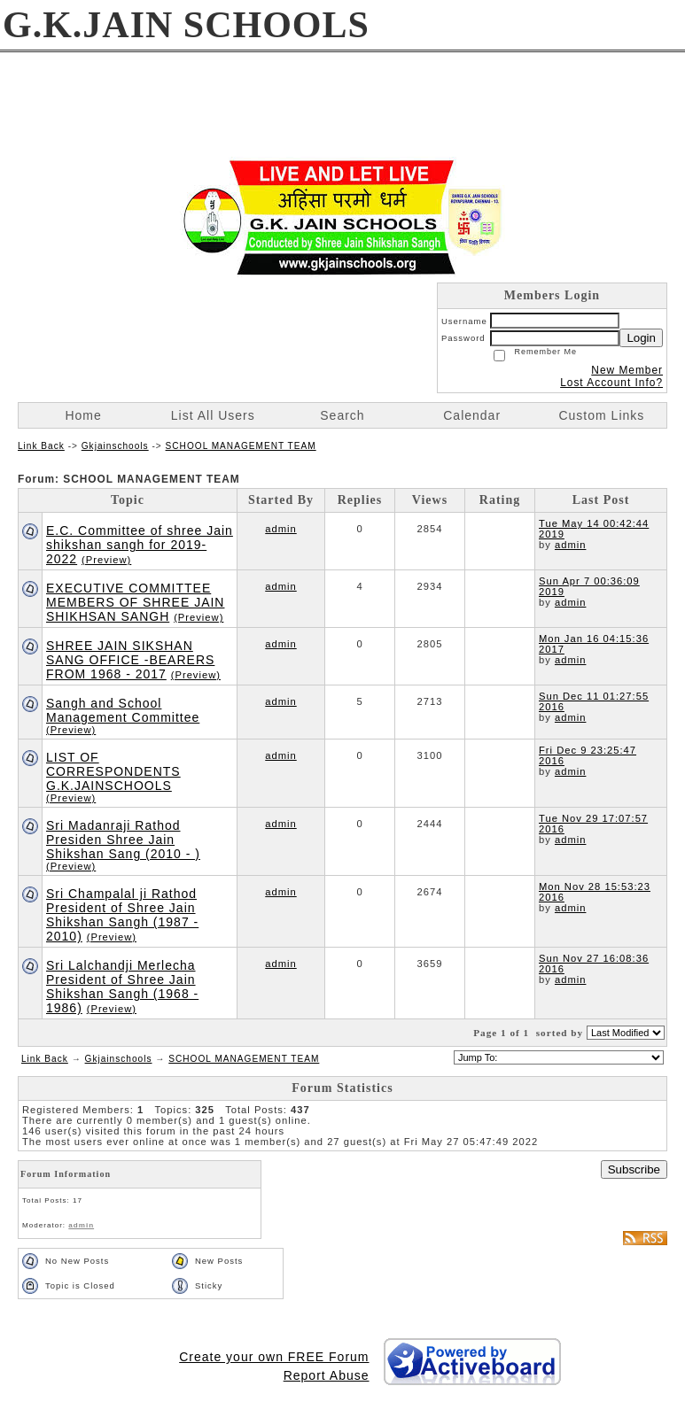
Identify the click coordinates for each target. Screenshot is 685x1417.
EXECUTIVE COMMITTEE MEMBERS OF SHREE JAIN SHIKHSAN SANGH (135, 602)
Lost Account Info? (611, 382)
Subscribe (634, 1169)
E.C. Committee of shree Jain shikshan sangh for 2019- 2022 (139, 544)
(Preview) (106, 559)
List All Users (213, 415)
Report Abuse (327, 1375)
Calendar (472, 415)
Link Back (41, 446)
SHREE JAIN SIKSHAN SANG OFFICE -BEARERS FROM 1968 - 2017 (130, 660)
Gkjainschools (115, 446)
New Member (627, 370)
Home (83, 415)
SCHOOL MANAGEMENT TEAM (241, 446)
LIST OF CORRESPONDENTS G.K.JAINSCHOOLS (113, 771)
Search (342, 415)
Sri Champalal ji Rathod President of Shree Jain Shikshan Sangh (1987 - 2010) (122, 915)
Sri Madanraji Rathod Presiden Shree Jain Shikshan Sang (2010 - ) (123, 839)
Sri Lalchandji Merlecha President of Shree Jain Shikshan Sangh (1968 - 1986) (122, 986)
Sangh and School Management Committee (122, 710)
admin (280, 528)
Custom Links (601, 415)
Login (641, 338)
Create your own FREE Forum (274, 1357)
